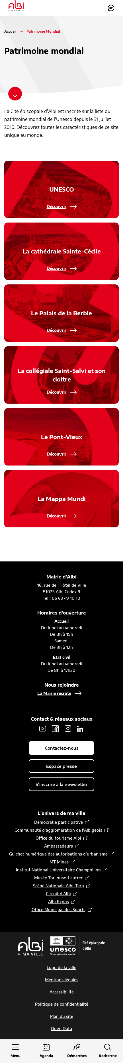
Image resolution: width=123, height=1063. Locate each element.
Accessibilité (62, 991)
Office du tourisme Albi (58, 838)
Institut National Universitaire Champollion (58, 869)
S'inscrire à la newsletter (61, 784)
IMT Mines (58, 861)
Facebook (55, 728)
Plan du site (61, 1016)
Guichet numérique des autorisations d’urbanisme (58, 854)
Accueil (10, 31)
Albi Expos (58, 901)
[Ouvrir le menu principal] (15, 1051)
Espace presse (61, 766)
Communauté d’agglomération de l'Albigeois (58, 830)
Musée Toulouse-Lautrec (58, 877)
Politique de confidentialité (61, 1004)
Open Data (61, 1028)
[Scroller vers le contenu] (15, 93)
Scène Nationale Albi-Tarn (58, 885)
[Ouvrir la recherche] (107, 1051)
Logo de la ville (61, 967)
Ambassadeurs (58, 846)
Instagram (67, 728)
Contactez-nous (111, 8)
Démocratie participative (58, 822)
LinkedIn (80, 728)
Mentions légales (61, 979)
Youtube (42, 728)
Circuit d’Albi (58, 893)
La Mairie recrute (54, 693)
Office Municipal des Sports (58, 909)
